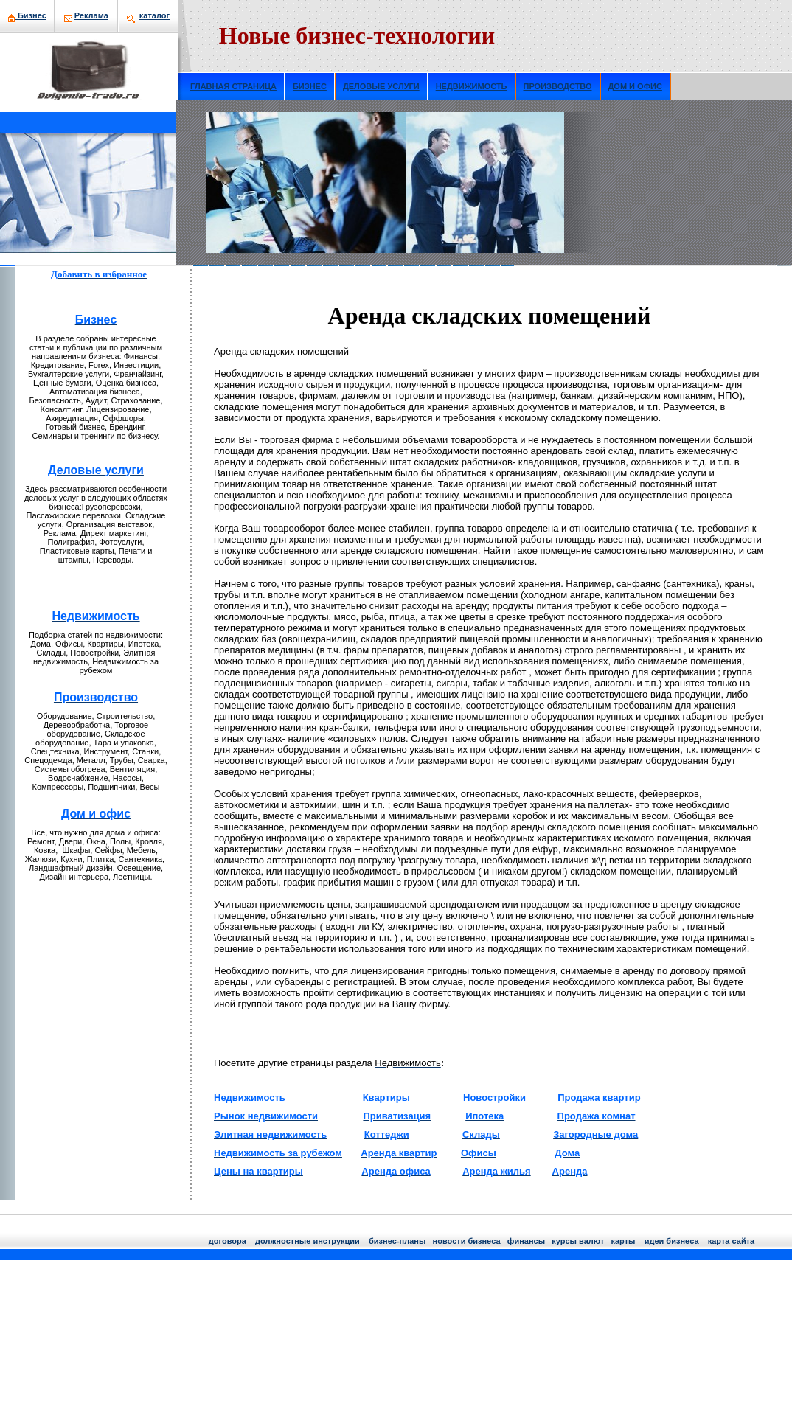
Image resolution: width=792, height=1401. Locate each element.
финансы (526, 1241)
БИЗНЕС (310, 86)
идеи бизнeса (672, 1241)
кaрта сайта (731, 1241)
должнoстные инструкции (307, 1241)
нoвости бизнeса (467, 1241)
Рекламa (91, 15)
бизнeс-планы (397, 1241)
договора (227, 1241)
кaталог (154, 15)
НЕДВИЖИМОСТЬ (471, 86)
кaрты (623, 1241)
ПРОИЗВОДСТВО (558, 86)
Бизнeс (26, 15)
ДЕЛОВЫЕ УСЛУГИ (381, 86)
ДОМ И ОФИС (635, 86)
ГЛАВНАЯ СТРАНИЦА (233, 86)
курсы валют (578, 1241)
